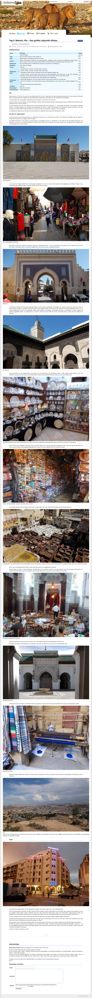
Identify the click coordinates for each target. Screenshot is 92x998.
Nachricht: (12, 976)
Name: (11, 967)
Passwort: (70, 1)
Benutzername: (54, 1)
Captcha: (12, 985)
